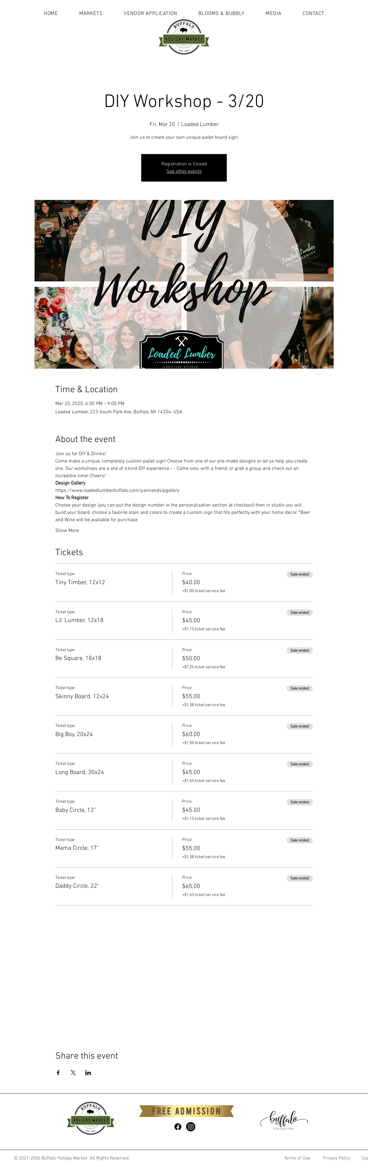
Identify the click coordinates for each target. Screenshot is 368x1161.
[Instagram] (190, 1126)
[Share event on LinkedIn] (88, 1072)
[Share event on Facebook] (58, 1072)
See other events (184, 171)
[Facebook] (177, 1126)
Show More (67, 531)
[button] (91, 14)
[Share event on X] (73, 1072)
